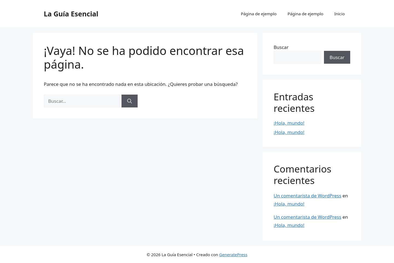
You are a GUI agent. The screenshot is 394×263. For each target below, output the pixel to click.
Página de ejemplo (259, 13)
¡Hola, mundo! (289, 123)
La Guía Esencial (71, 13)
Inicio (339, 13)
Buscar (281, 47)
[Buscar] (129, 101)
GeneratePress (233, 254)
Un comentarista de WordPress (307, 195)
